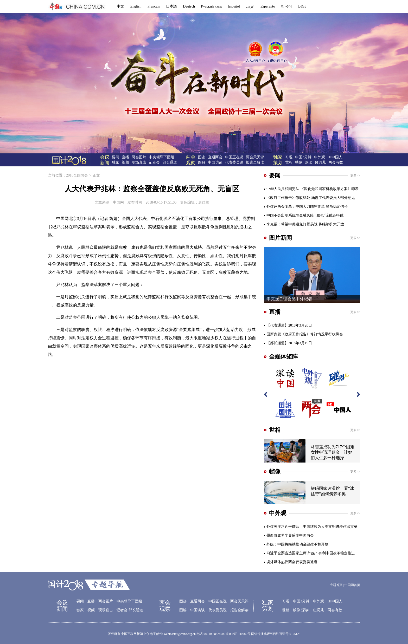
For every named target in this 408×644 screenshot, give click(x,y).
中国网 (118, 202)
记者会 (154, 162)
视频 (125, 162)
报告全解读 (255, 162)
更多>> (355, 175)
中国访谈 (215, 162)
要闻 (115, 157)
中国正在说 (234, 157)
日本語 (171, 6)
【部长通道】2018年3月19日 (289, 343)
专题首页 (336, 585)
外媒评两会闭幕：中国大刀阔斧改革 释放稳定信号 (307, 207)
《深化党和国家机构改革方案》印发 (329, 189)
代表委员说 (234, 162)
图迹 (201, 157)
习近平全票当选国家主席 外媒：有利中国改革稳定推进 (310, 553)
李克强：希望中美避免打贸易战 (291, 224)
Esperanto (267, 6)
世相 (288, 162)
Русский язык (211, 6)
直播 (125, 157)
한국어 (286, 6)
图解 (201, 162)
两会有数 (335, 162)
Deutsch (189, 6)
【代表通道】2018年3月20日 (289, 325)
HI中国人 (335, 157)
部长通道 (169, 162)
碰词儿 (320, 162)
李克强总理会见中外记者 (289, 299)
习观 (288, 157)
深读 (308, 162)
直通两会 (215, 157)
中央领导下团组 (161, 157)
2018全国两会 (77, 175)
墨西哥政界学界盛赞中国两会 (290, 535)
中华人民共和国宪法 (282, 189)
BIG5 (302, 6)
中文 (120, 6)
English (136, 6)
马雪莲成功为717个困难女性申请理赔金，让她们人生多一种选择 (332, 452)
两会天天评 (255, 157)
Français (154, 6)
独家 (115, 162)
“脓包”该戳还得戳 (329, 215)
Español (234, 6)
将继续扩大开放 (331, 224)
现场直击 (139, 162)
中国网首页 (352, 585)
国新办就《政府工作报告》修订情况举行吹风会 (304, 334)
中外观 (319, 157)
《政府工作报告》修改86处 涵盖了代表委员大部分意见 (310, 198)
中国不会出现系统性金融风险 (290, 215)
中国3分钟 (303, 157)
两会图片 (139, 157)
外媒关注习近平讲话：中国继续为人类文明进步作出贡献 (312, 527)
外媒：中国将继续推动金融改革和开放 (297, 544)
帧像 (298, 162)
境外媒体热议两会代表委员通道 (291, 562)
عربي (250, 6)
